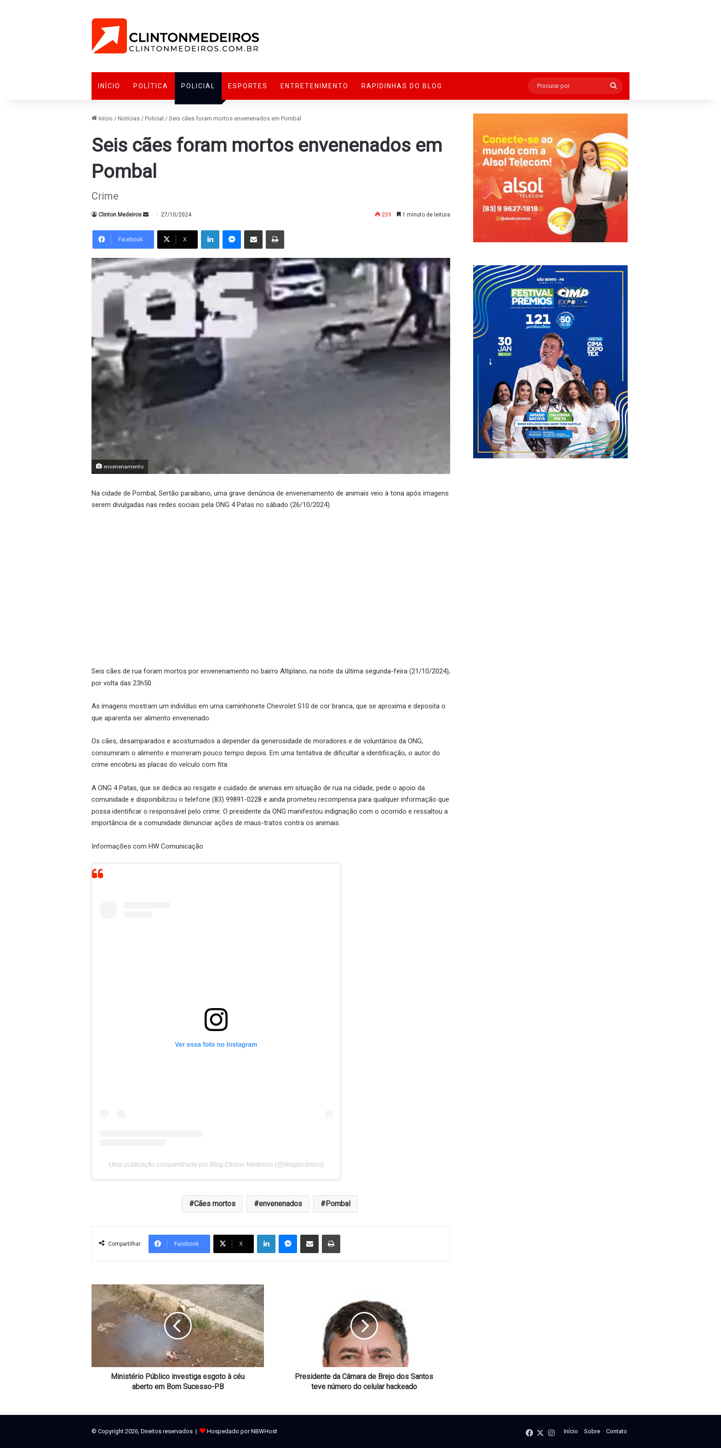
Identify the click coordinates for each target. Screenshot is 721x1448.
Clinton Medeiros (120, 214)
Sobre (592, 1431)
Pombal (338, 1203)
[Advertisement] (271, 587)
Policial (198, 86)
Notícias (129, 118)
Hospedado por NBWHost (242, 1431)
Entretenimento (314, 86)
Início (109, 86)
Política (150, 86)
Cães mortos (214, 1203)
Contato (616, 1431)
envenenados (280, 1203)
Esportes (248, 86)
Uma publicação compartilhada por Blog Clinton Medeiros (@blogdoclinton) (216, 1164)
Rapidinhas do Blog (401, 86)
